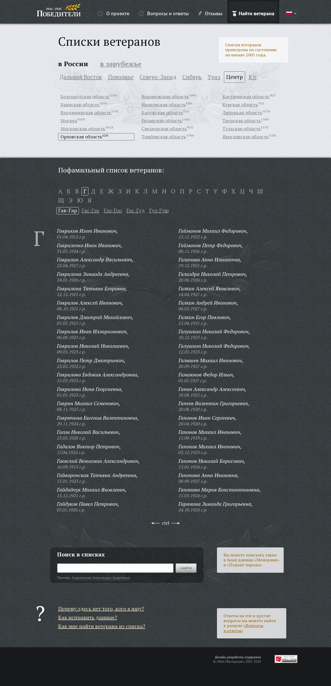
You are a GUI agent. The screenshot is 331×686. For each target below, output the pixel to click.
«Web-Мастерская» (230, 661)
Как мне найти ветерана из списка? (101, 626)
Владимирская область (86, 112)
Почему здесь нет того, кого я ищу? (101, 608)
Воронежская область (165, 96)
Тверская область (241, 120)
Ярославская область (245, 136)
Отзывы (210, 13)
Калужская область (162, 112)
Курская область (240, 104)
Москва (69, 120)
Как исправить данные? (87, 617)
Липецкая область (242, 112)
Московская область (83, 128)
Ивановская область (163, 104)
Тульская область (241, 128)
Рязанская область (161, 120)
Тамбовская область (163, 136)
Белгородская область (85, 96)
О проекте (113, 13)
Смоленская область (164, 128)
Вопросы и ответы (164, 13)
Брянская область (80, 104)
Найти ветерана (253, 13)
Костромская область (245, 96)
